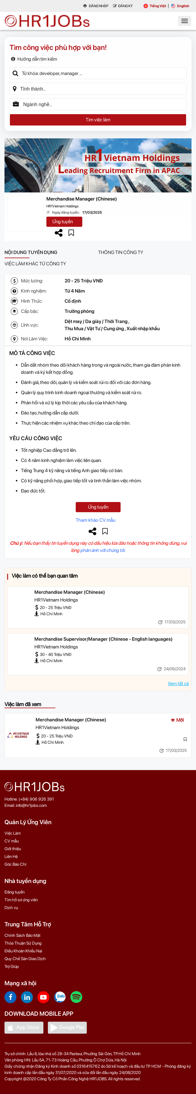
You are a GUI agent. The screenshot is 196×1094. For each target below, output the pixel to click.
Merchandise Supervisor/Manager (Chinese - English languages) (103, 639)
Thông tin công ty (120, 252)
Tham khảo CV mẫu (95, 520)
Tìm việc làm (98, 120)
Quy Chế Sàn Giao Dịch (25, 958)
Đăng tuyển (14, 892)
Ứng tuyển (62, 221)
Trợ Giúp (11, 966)
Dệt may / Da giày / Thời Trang (96, 321)
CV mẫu (11, 841)
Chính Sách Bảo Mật (22, 935)
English (180, 6)
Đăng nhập (95, 6)
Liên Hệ (11, 856)
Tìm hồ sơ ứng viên (21, 899)
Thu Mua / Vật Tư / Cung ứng (94, 328)
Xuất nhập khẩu (143, 328)
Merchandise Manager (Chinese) (81, 199)
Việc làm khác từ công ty (35, 264)
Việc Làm (12, 833)
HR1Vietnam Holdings (62, 206)
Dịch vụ (11, 907)
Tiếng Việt (154, 6)
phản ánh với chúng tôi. (102, 550)
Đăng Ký (123, 6)
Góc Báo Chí (15, 864)
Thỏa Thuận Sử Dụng (23, 943)
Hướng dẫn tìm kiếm (34, 59)
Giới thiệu (12, 848)
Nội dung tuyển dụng (30, 252)
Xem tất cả (178, 683)
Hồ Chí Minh (78, 339)
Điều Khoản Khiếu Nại (23, 950)
